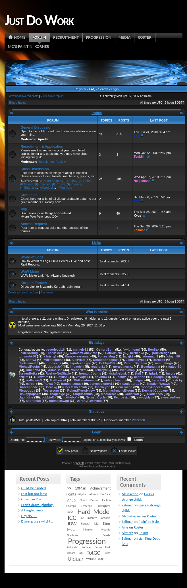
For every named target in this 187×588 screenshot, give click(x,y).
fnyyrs (170, 373)
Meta (71, 529)
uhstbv (121, 377)
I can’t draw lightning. (37, 505)
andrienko (33, 400)
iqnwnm (42, 377)
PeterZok (138, 420)
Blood (83, 500)
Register (80, 89)
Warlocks (48, 187)
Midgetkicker (131, 516)
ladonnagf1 (150, 356)
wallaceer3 (34, 380)
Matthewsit (58, 380)
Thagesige (57, 394)
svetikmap (127, 370)
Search (103, 89)
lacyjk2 (128, 356)
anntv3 (31, 359)
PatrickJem (113, 353)
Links (96, 243)
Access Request (33, 224)
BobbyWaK (107, 363)
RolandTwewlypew (81, 390)
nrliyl (175, 377)
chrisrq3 (50, 356)
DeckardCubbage (155, 390)
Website (91, 559)
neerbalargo (164, 363)
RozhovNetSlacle (58, 373)
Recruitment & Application (41, 147)
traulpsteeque (71, 383)
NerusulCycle (95, 397)
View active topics (52, 96)
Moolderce (109, 394)
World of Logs (31, 257)
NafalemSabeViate (83, 353)
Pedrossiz (121, 397)
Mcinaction (130, 494)
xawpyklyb (145, 397)
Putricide (72, 547)
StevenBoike (27, 373)
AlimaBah (55, 370)
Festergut (86, 506)
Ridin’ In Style (148, 521)
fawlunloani (131, 349)
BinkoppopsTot (29, 394)
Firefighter (104, 506)
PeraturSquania (135, 363)
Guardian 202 (31, 499)
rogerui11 (98, 366)
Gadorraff (132, 394)
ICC (72, 518)
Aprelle (43, 139)
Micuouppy (26, 390)
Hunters (86, 180)
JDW (71, 523)
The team (47, 292)
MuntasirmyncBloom (118, 390)
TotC (80, 553)
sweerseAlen (170, 397)
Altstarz (127, 533)
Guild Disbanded (33, 488)
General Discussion (36, 127)
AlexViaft (78, 359)
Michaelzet (78, 370)
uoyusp (62, 377)
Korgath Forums (33, 283)
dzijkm (23, 377)
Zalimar (139, 230)
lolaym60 (173, 356)
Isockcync (102, 387)
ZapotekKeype (80, 363)
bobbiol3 (48, 397)
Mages (28, 184)
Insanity (92, 518)
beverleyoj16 (55, 349)
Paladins (45, 184)
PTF (112, 466)
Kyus (137, 215)
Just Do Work (39, 20)
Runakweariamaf (77, 356)
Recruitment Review (52, 161)
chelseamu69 (28, 363)
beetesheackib (76, 387)
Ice (82, 518)
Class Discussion (34, 169)
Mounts (105, 529)
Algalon (82, 494)
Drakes (94, 500)
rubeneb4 (33, 370)
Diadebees (155, 394)
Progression (87, 541)
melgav (138, 380)
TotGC (93, 552)
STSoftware (99, 466)
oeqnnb (139, 377)
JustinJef (55, 366)
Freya (70, 512)
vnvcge (81, 377)
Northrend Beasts (88, 535)
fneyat (48, 383)
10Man (80, 488)
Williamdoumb (84, 380)
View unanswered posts (23, 96)
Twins (106, 553)
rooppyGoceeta (152, 387)
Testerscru (51, 390)
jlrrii (138, 373)
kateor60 (174, 366)
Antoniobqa (151, 370)
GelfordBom (105, 349)
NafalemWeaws (158, 383)
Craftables (28, 195)
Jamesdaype (135, 359)
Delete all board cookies (23, 292)
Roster (151, 516)
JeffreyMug (103, 370)
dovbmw (101, 377)
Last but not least (34, 494)
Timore (71, 553)
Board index (17, 102)
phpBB (80, 463)
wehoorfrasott (114, 380)
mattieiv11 (80, 349)
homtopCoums (90, 373)
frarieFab (158, 380)
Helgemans (142, 180)
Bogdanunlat (150, 366)
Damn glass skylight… (37, 521)
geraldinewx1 (123, 366)
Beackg (51, 387)
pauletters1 (130, 383)
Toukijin (139, 156)
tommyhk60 (27, 356)
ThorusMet (54, 353)
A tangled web (32, 510)
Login (115, 89)
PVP (23, 209)
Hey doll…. (29, 516)
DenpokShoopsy (105, 359)
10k (69, 488)
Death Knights (52, 180)
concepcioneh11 (102, 383)
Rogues (75, 184)
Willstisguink (53, 359)
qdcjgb (158, 377)
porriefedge (160, 353)
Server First (102, 547)
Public (97, 113)
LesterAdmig (28, 353)
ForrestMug (106, 356)
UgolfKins (25, 397)
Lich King (102, 523)
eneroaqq (125, 387)
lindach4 (76, 366)
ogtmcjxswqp (59, 400)
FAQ (92, 89)
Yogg (100, 559)
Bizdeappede (28, 387)
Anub (71, 500)
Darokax (159, 359)
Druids (71, 180)
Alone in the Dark (99, 494)
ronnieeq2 (53, 363)
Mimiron (88, 529)
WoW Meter (29, 272)
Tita (136, 135)
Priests (60, 184)
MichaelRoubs (29, 366)
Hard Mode (93, 511)
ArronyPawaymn (89, 400)
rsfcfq (177, 380)
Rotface (86, 547)
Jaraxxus (105, 518)
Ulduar (76, 558)
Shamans (30, 187)
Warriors (66, 187)
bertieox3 (137, 353)
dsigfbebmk (118, 373)
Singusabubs (83, 394)
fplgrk (153, 373)
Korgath (85, 523)
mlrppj (31, 383)
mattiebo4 (70, 397)
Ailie (125, 527)
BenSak (153, 349)
